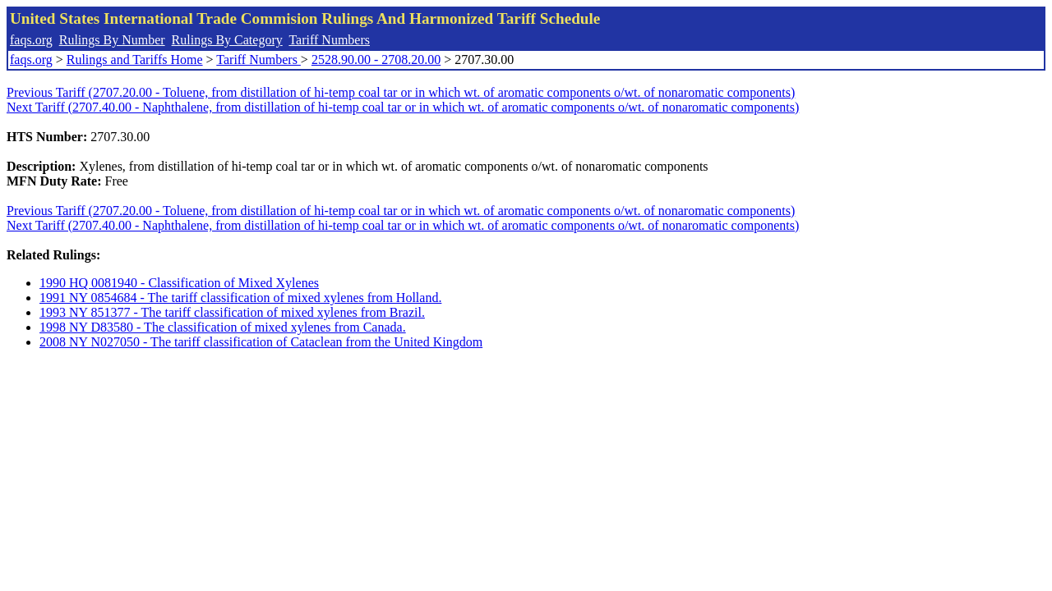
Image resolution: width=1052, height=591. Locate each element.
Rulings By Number (112, 40)
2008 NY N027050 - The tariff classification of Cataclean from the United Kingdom (260, 342)
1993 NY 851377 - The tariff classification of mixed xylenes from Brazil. (232, 312)
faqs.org (31, 40)
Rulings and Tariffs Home (135, 59)
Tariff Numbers (329, 40)
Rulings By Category (227, 40)
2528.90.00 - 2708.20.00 (376, 59)
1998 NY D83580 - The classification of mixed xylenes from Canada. (222, 327)
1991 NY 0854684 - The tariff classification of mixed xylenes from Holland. (240, 298)
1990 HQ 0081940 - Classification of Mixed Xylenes (179, 283)
